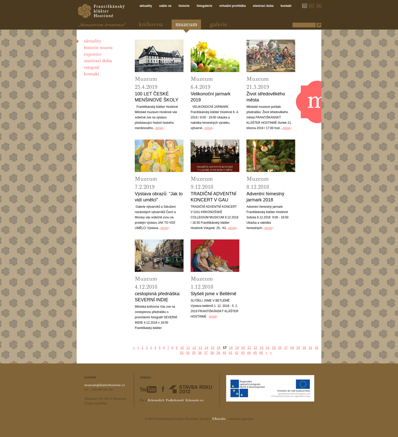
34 (187, 353)
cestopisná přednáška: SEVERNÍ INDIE (157, 296)
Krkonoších (156, 400)
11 (188, 347)
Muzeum (186, 24)
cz (304, 6)
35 (193, 353)
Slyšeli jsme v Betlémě (213, 293)
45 (255, 353)
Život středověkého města (265, 96)
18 (231, 347)
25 (273, 347)
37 (206, 353)
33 (181, 353)
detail (159, 128)
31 (310, 347)
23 (261, 347)
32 (316, 347)
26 (279, 347)
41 (230, 353)
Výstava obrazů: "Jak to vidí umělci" (159, 196)
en (311, 6)
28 (292, 347)
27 (286, 347)
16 (218, 347)
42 (236, 353)
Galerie (218, 24)
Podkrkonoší (175, 400)
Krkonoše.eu (194, 400)
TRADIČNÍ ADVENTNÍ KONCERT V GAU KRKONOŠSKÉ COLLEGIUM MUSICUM (213, 197)
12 (194, 347)
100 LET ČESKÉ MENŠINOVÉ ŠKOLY (156, 96)
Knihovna (151, 24)
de (319, 6)
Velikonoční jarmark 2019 (210, 96)
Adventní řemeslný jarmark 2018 (265, 196)
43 (242, 353)
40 (224, 353)
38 (212, 353)
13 (200, 347)
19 (237, 347)
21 (249, 347)
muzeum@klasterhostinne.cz (104, 385)
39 (218, 353)
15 (212, 347)
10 (182, 347)
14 (206, 347)
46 (261, 353)
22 (255, 347)
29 (298, 347)
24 (267, 347)
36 (200, 353)
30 (304, 347)
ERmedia (218, 419)
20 (243, 347)
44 (249, 353)
